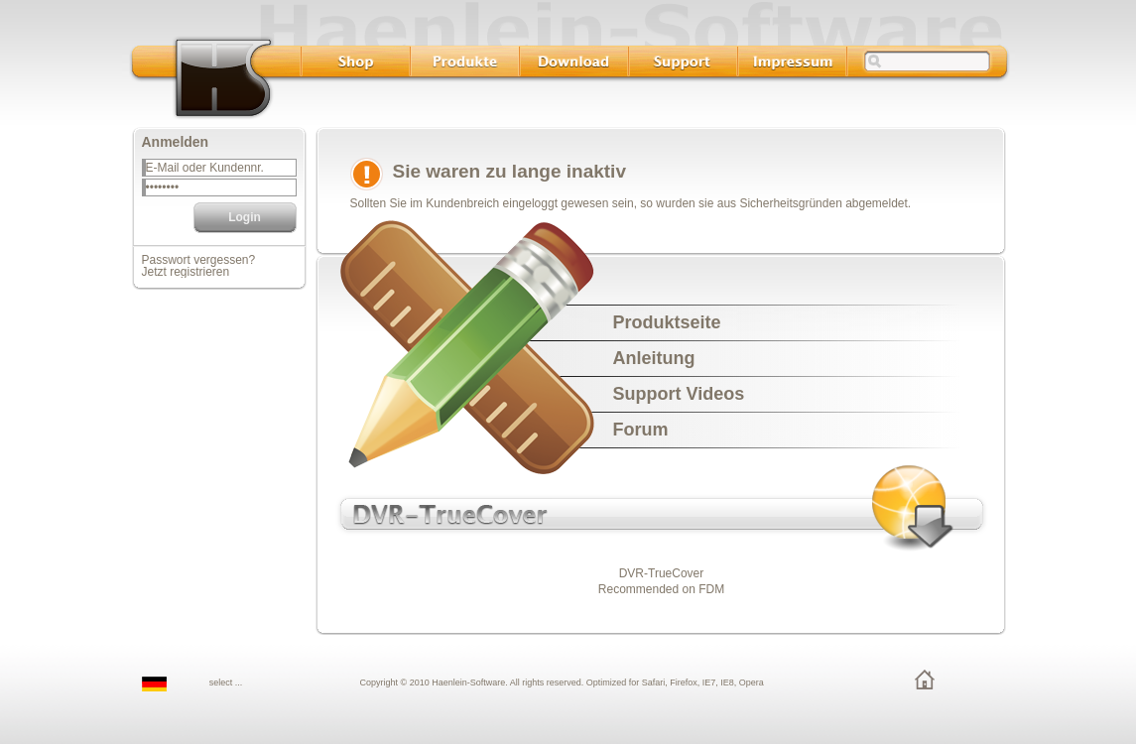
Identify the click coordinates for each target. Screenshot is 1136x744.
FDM (711, 589)
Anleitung (654, 358)
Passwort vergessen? (199, 260)
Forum (641, 429)
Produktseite (667, 322)
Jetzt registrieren (186, 272)
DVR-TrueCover (661, 573)
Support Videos (679, 394)
